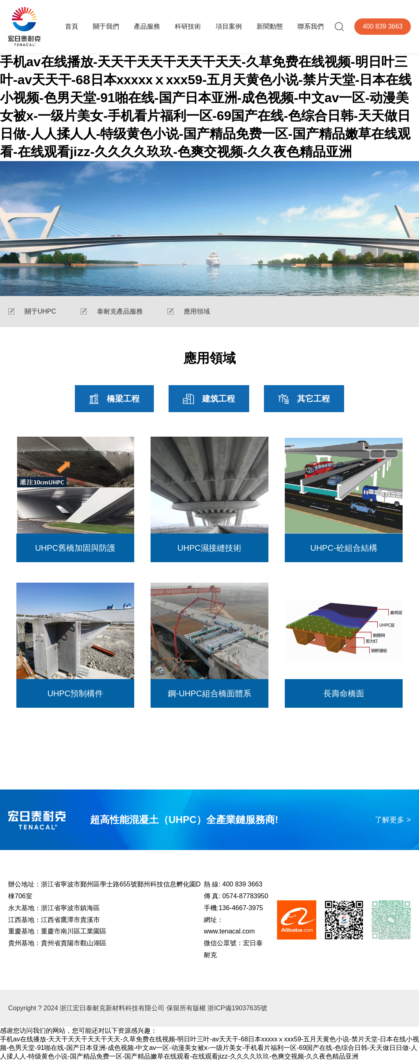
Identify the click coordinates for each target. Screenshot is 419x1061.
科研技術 (188, 26)
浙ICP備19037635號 (237, 1008)
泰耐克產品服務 (120, 311)
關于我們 (106, 26)
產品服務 (147, 26)
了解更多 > (393, 820)
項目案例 (229, 26)
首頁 (71, 26)
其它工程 (304, 399)
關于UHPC (40, 311)
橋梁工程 (114, 399)
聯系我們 (310, 26)
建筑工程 (209, 399)
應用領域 (197, 311)
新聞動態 (270, 26)
